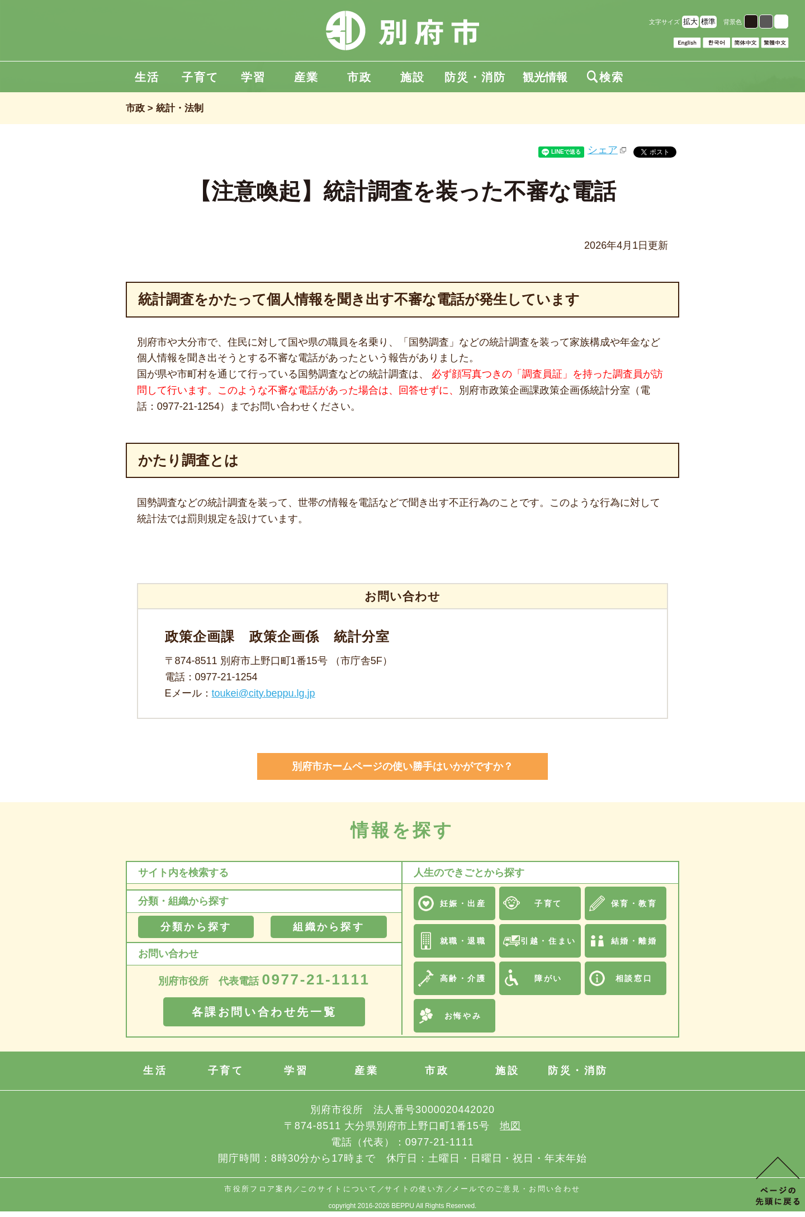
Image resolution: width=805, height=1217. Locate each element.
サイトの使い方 (414, 1189)
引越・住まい (548, 940)
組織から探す (328, 926)
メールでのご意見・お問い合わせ (516, 1189)
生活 (147, 77)
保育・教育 (634, 903)
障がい (548, 978)
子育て (200, 77)
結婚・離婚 (634, 940)
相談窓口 (633, 978)
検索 (605, 77)
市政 (359, 77)
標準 (708, 21)
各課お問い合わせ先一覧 (264, 1012)
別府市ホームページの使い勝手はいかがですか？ (402, 766)
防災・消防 (475, 77)
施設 (412, 77)
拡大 (690, 21)
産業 (306, 77)
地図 (510, 1125)
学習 (253, 77)
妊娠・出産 (463, 903)
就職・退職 (463, 940)
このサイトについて (338, 1189)
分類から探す (195, 926)
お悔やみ (462, 1015)
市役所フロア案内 (258, 1189)
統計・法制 (179, 108)
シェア (603, 149)
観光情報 (545, 77)
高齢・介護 (463, 978)
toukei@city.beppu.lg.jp (263, 693)
